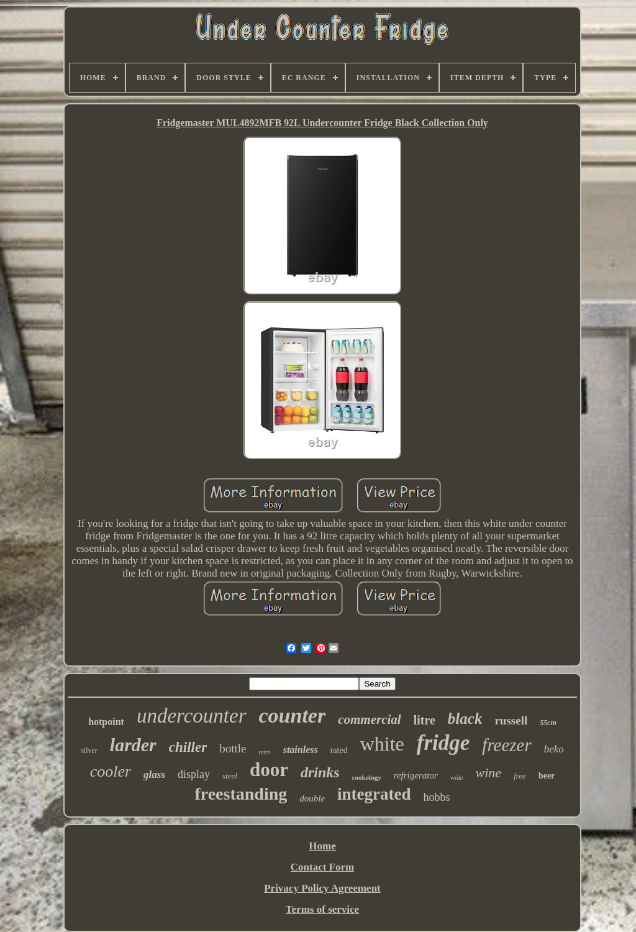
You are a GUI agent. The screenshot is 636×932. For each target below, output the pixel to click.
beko (554, 749)
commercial (369, 719)
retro (264, 752)
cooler (110, 771)
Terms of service (322, 909)
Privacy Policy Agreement (322, 888)
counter (292, 715)
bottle (232, 748)
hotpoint (106, 721)
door (269, 769)
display (194, 774)
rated (339, 750)
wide (456, 777)
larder (133, 744)
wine (489, 772)
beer (546, 775)
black (465, 718)
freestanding (240, 793)
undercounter (192, 716)
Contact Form (322, 867)
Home (322, 846)
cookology (366, 777)
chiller (188, 747)
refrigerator (416, 775)
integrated (374, 794)
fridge (443, 743)
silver (89, 750)
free (520, 775)
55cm (548, 722)
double (312, 798)
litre (424, 720)
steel (229, 775)
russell (510, 720)
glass (154, 774)
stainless (300, 749)
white (382, 744)
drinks (320, 772)
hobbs (437, 797)
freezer (506, 745)
